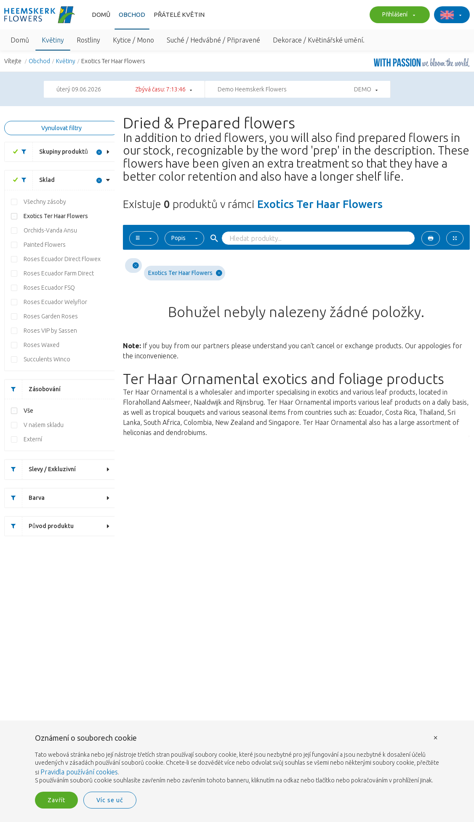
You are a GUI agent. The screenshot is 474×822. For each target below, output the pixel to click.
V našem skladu (44, 425)
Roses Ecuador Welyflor (55, 302)
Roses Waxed (41, 345)
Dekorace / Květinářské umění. (319, 40)
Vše (28, 410)
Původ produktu (39, 526)
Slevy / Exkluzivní (40, 469)
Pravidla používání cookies (79, 772)
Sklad (35, 180)
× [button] (435, 737)
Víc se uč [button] (109, 800)
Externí (33, 439)
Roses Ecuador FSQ (49, 287)
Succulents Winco (47, 359)
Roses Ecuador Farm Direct (59, 273)
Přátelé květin (179, 14)
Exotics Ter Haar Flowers (56, 216)
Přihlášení (397, 15)
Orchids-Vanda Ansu (50, 230)
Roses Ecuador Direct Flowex (62, 259)
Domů (101, 14)
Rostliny (88, 40)
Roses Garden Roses (51, 316)
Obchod (132, 14)
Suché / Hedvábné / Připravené (213, 40)
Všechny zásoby (45, 201)
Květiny (53, 40)
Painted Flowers (45, 244)
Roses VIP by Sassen (50, 330)
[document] (237, 759)
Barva (25, 497)
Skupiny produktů (51, 151)
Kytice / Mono (133, 40)
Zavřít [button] (56, 800)
